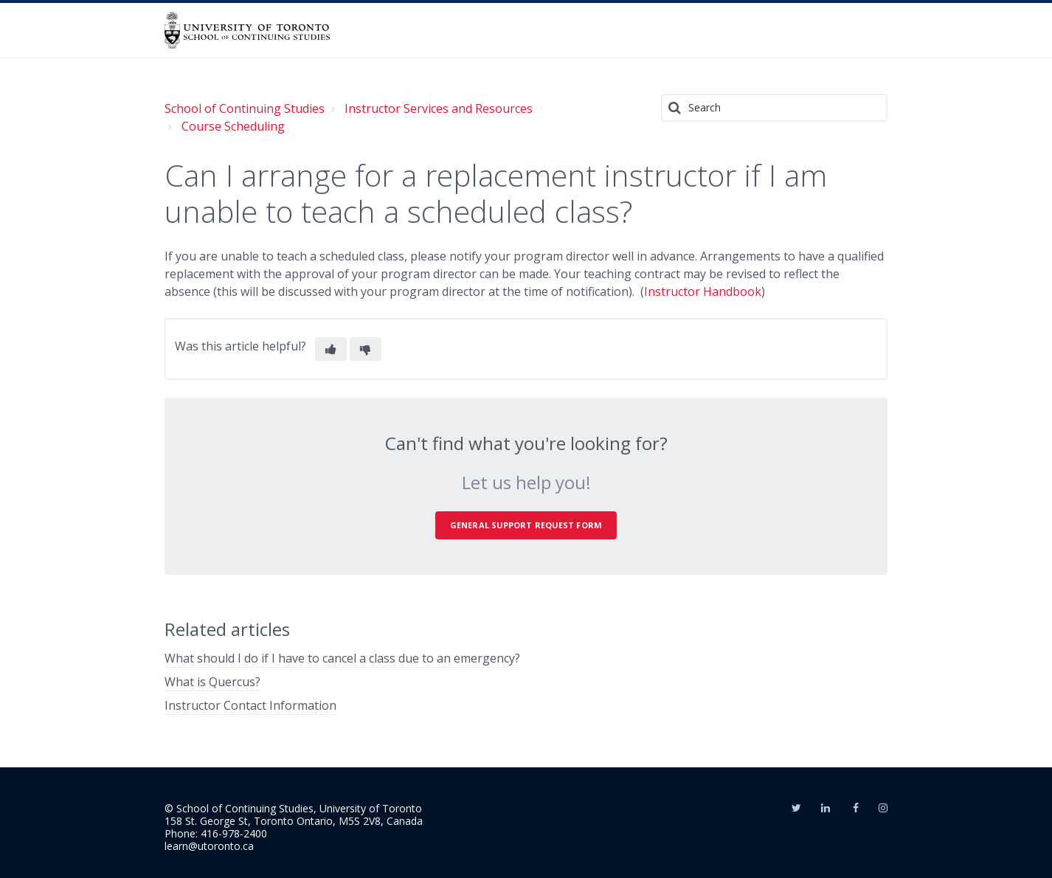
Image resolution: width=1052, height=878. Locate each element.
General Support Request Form (526, 524)
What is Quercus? (212, 682)
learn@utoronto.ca (209, 846)
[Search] (774, 108)
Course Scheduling (233, 126)
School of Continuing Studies (245, 108)
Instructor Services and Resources (439, 108)
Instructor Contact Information (250, 705)
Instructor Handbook (702, 291)
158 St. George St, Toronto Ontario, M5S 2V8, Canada (294, 821)
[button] (331, 349)
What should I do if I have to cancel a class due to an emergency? (342, 658)
